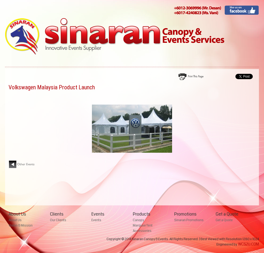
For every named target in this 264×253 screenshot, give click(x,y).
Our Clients (58, 220)
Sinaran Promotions (189, 220)
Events (96, 220)
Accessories (142, 231)
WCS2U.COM (248, 244)
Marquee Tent (143, 225)
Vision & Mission (21, 225)
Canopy (138, 220)
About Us (15, 220)
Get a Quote (224, 220)
